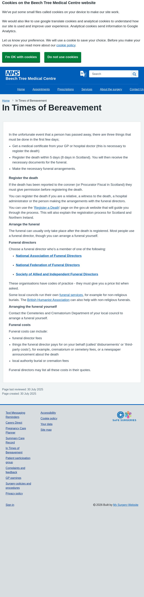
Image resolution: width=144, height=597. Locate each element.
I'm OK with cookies (21, 57)
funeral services (71, 295)
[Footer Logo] (124, 416)
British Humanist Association (48, 300)
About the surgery (111, 89)
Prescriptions (66, 89)
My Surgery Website (125, 504)
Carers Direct (14, 422)
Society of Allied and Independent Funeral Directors (57, 274)
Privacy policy (14, 493)
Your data (46, 424)
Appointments (41, 89)
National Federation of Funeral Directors (48, 265)
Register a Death (46, 207)
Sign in (10, 504)
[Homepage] (42, 75)
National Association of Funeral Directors (49, 255)
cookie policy (65, 45)
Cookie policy (49, 418)
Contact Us (137, 89)
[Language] (83, 73)
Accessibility (48, 412)
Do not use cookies (62, 57)
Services (87, 89)
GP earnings (13, 477)
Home (21, 89)
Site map (46, 429)
